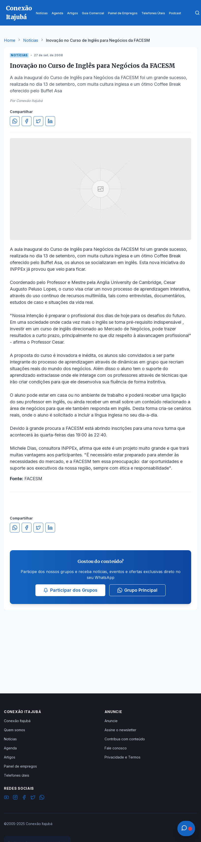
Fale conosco (116, 748)
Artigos (9, 757)
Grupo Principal (137, 590)
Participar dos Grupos (70, 590)
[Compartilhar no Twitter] (38, 121)
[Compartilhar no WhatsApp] (15, 121)
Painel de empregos (20, 766)
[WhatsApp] (41, 798)
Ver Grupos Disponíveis (37, 830)
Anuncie (111, 721)
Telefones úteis (16, 775)
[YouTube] (6, 798)
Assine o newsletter (120, 730)
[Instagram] (15, 798)
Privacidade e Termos (122, 757)
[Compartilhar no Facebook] (26, 121)
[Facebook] (24, 798)
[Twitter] (33, 798)
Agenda (10, 748)
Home (9, 40)
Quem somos (14, 730)
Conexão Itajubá (17, 721)
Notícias (30, 40)
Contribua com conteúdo (125, 739)
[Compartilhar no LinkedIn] (50, 121)
